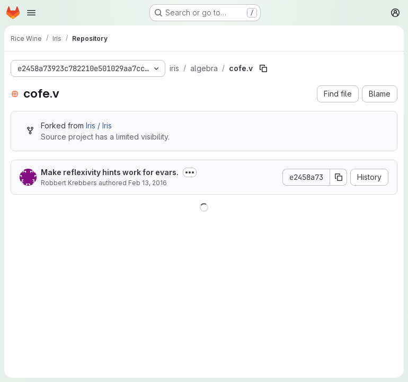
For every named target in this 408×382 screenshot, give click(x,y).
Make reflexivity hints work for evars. (110, 172)
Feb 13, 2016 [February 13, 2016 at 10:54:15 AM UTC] (147, 183)
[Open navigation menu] (31, 12)
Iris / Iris (99, 125)
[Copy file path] (263, 68)
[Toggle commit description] (190, 172)
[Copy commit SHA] (338, 177)
